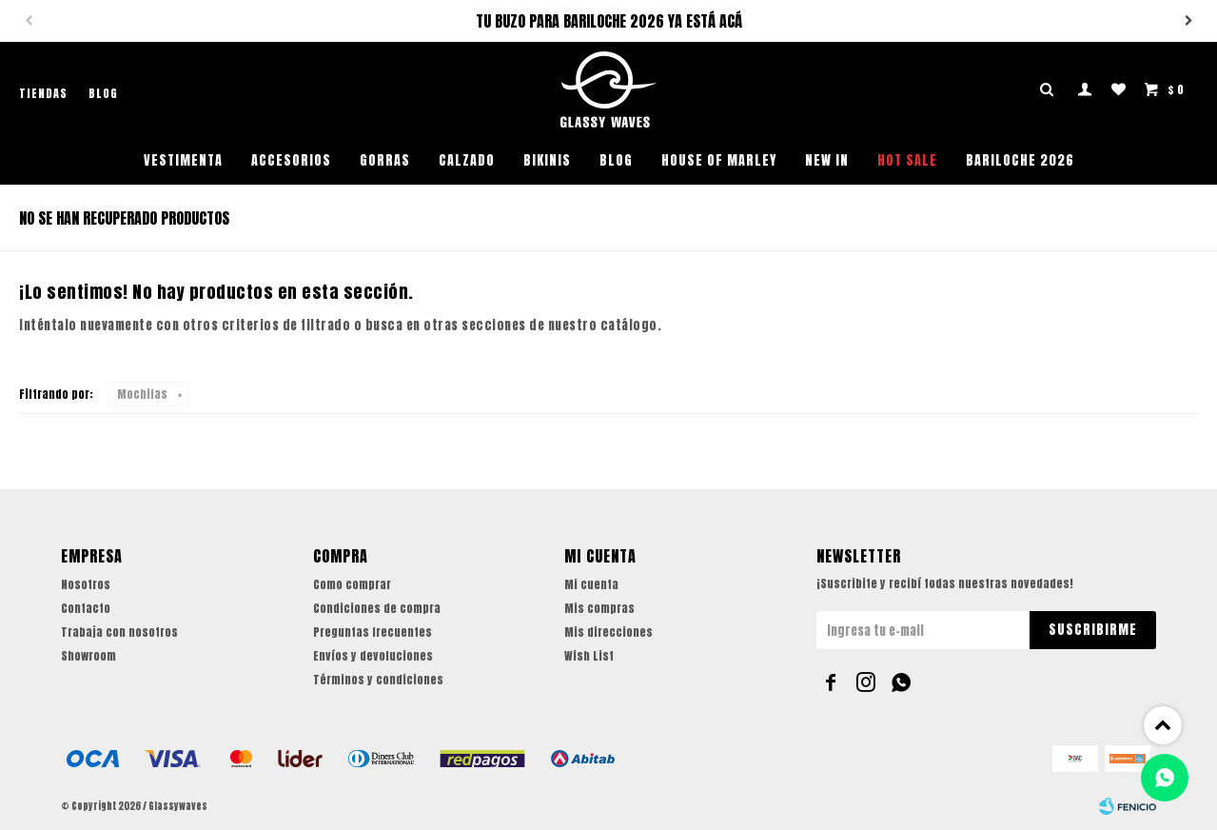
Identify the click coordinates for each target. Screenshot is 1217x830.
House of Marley (718, 160)
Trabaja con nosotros (119, 632)
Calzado (467, 160)
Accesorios (291, 160)
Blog (616, 160)
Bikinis (547, 160)
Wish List (589, 655)
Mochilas (142, 394)
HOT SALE (907, 160)
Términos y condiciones (378, 679)
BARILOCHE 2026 (1020, 160)
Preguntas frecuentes (372, 632)
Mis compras (599, 608)
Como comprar (352, 584)
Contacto (85, 608)
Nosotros (85, 584)
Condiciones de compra (377, 608)
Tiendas (43, 93)
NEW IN (827, 160)
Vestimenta (183, 160)
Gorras (385, 160)
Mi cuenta (591, 584)
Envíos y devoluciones (373, 655)
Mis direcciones (608, 632)
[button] (1188, 21)
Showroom (88, 655)
